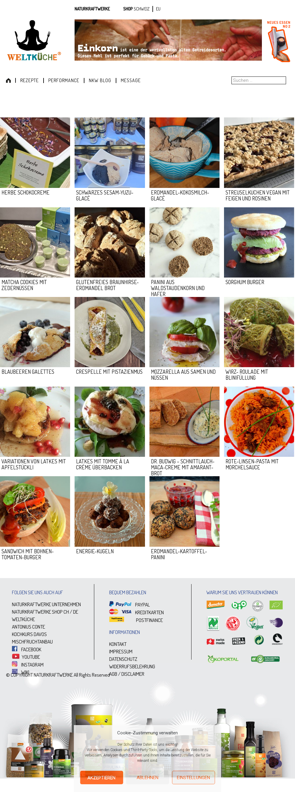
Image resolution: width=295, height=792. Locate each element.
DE (75, 612)
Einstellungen (193, 777)
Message (131, 80)
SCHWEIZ (141, 9)
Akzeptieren (101, 777)
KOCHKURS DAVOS (29, 634)
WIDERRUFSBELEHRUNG (132, 666)
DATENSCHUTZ (123, 659)
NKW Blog (100, 80)
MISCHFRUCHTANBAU (32, 641)
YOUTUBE (26, 657)
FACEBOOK (26, 649)
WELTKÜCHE (23, 619)
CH (66, 612)
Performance (63, 80)
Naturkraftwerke (92, 9)
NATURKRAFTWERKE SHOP (37, 612)
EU (158, 9)
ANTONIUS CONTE (28, 627)
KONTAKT (117, 644)
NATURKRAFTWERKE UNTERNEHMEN (46, 604)
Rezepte (29, 80)
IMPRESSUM (120, 651)
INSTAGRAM (28, 664)
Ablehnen (147, 777)
